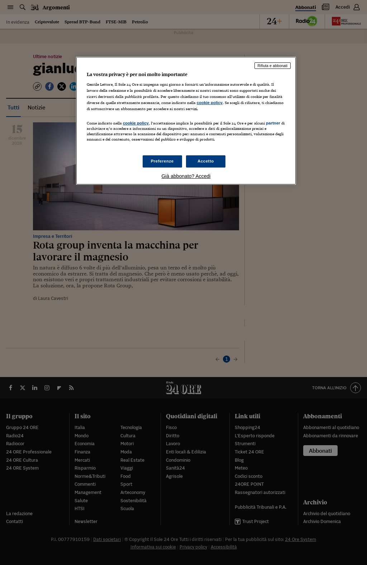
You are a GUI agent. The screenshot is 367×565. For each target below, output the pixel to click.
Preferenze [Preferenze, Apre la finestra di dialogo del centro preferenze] (162, 161)
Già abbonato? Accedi (185, 176)
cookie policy (210, 102)
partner (273, 123)
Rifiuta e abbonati (273, 65)
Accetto (205, 161)
